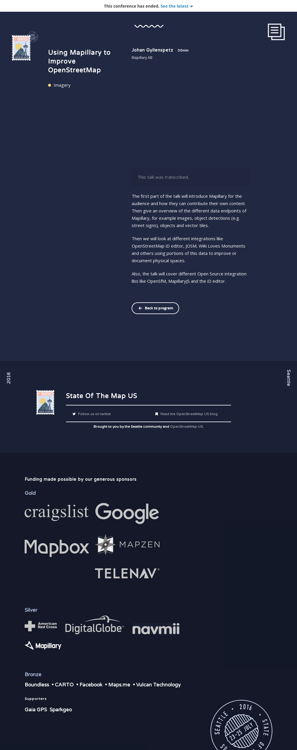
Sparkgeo (61, 710)
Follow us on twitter (91, 414)
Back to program (159, 308)
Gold (30, 493)
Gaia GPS (36, 710)
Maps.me (119, 685)
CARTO (64, 685)
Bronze (33, 674)
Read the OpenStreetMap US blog (185, 414)
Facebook (90, 685)
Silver (31, 610)
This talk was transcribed (163, 177)
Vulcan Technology (158, 685)
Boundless (37, 685)
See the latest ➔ (176, 6)
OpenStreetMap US (186, 427)
